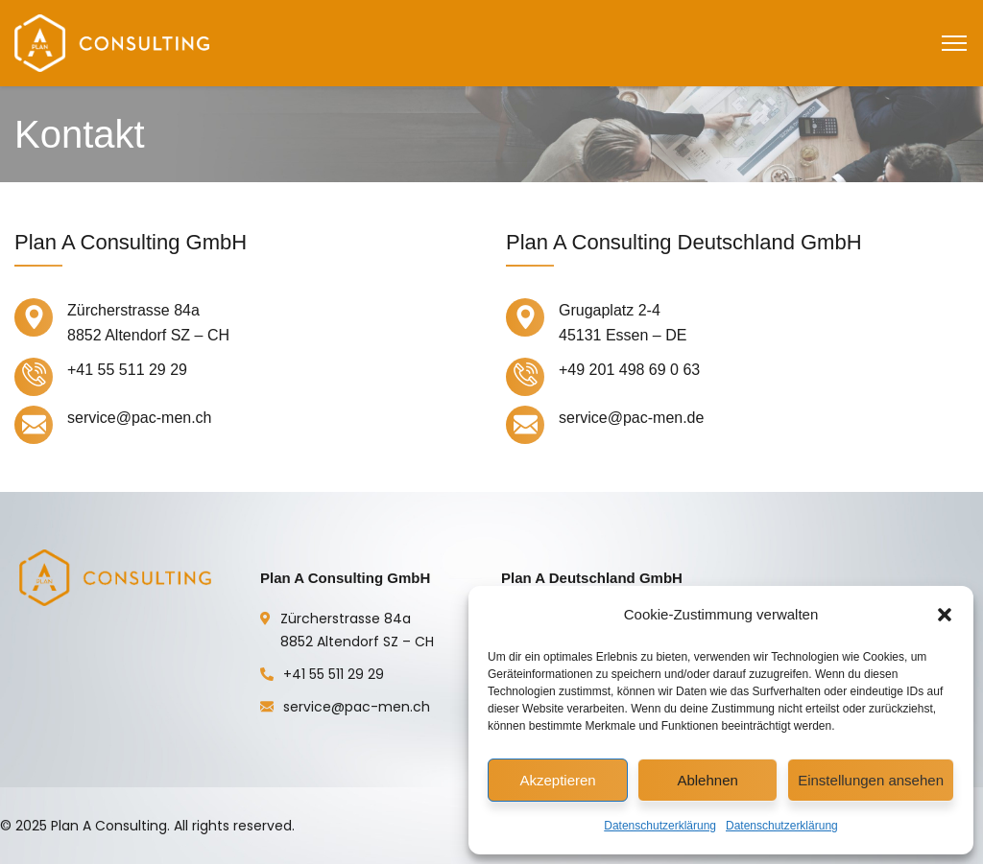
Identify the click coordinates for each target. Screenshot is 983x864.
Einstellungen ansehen (871, 780)
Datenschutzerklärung (660, 825)
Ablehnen (707, 780)
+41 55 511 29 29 (333, 674)
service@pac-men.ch (356, 706)
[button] (944, 614)
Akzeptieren (557, 780)
